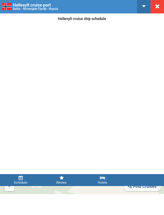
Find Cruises (142, 186)
